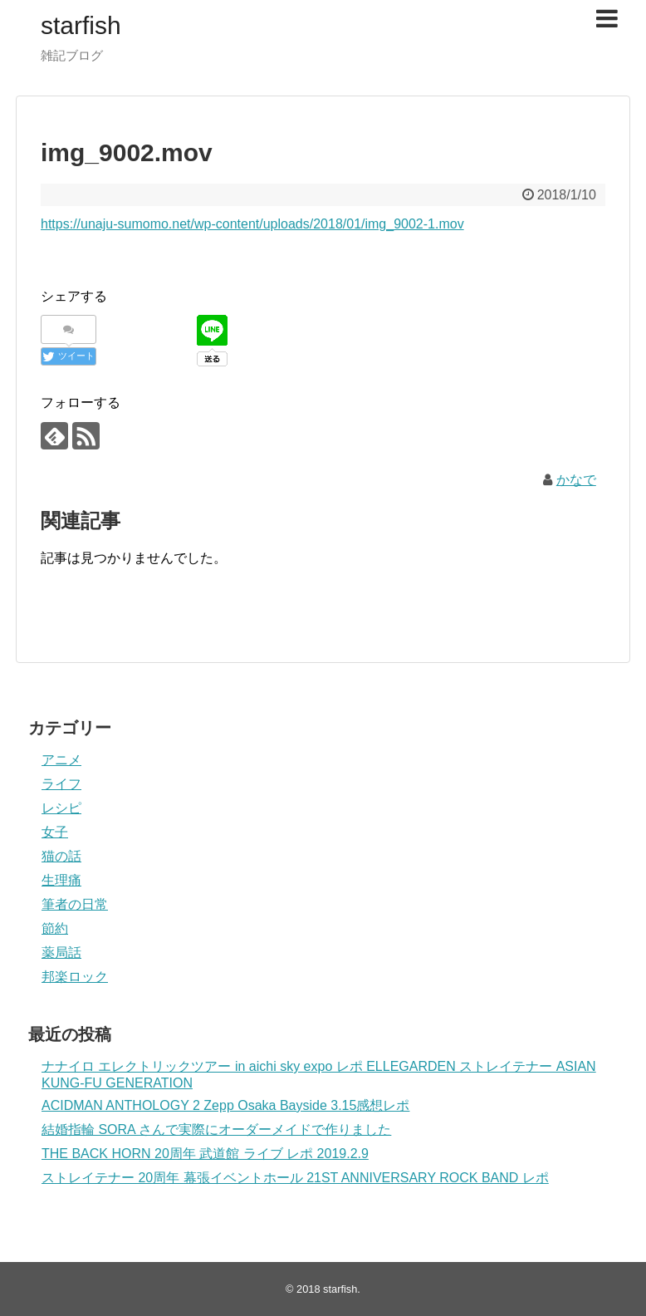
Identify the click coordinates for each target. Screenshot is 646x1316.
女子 (55, 832)
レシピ (61, 808)
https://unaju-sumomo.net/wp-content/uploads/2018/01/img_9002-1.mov (252, 224)
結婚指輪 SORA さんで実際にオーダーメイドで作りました (216, 1129)
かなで (576, 480)
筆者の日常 (75, 904)
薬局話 (61, 952)
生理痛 (61, 880)
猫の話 (61, 856)
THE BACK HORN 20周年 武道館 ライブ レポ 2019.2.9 (205, 1154)
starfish (81, 25)
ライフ (61, 784)
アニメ (61, 760)
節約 (55, 928)
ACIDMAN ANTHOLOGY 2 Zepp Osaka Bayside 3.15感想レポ (225, 1105)
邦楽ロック (75, 977)
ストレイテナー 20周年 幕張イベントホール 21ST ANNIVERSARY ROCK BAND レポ (295, 1178)
